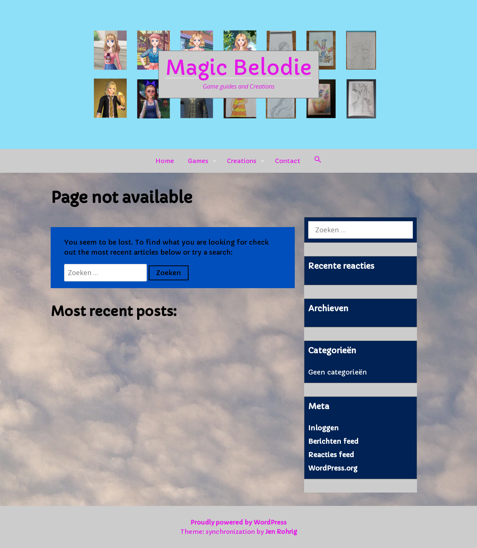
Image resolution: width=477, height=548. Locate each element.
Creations (241, 161)
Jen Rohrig (281, 531)
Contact (287, 161)
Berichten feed (333, 441)
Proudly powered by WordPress (238, 522)
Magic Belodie (238, 67)
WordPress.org (332, 468)
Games (198, 161)
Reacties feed (331, 454)
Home (164, 161)
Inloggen (323, 428)
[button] (318, 161)
